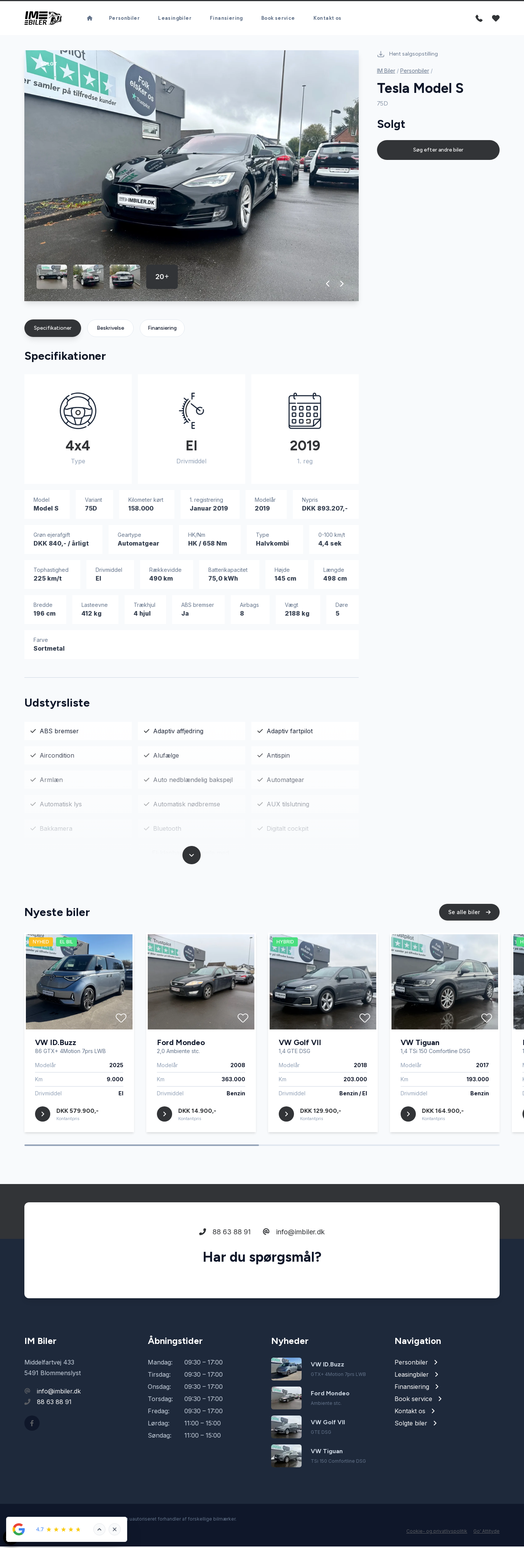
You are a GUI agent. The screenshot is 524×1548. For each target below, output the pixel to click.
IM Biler (386, 72)
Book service (278, 16)
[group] (191, 177)
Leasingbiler (175, 16)
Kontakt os (327, 16)
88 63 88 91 (225, 1236)
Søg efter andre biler (438, 151)
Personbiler (124, 16)
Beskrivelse (110, 329)
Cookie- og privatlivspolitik (436, 1532)
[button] (328, 285)
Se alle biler (469, 916)
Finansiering (226, 16)
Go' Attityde (486, 1532)
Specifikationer (53, 329)
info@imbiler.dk (294, 1236)
